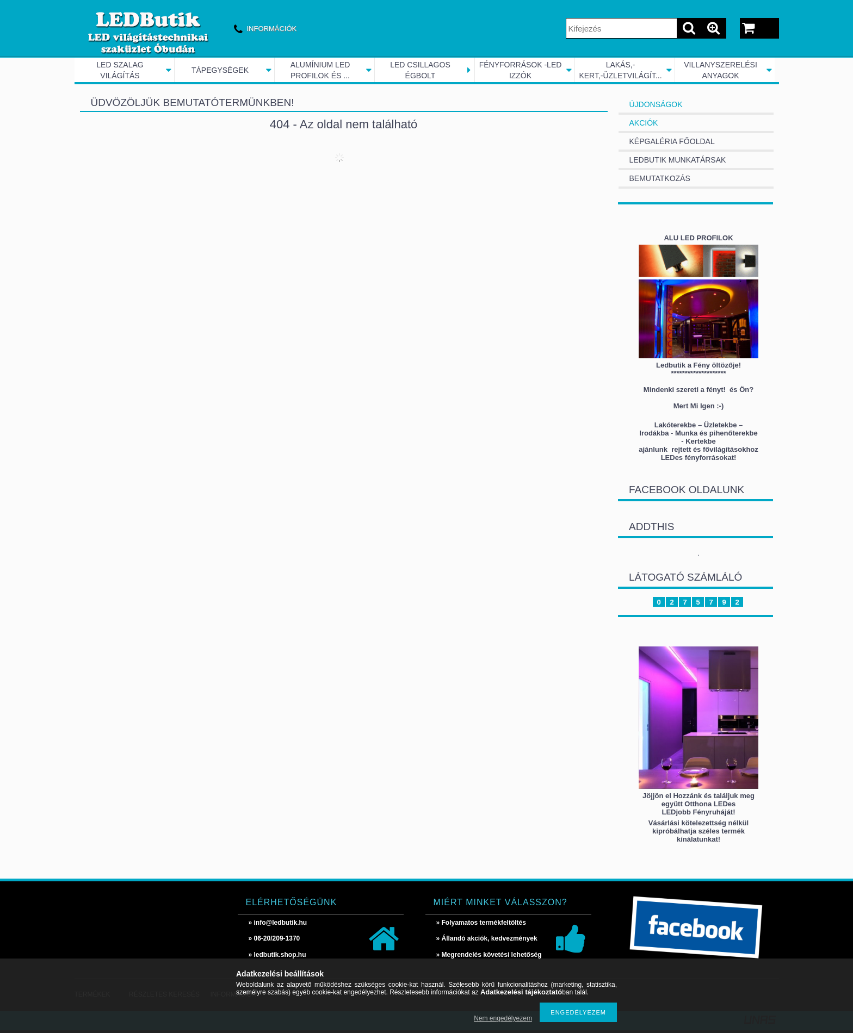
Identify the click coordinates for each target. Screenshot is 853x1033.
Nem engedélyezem (503, 1018)
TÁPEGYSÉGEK (220, 70)
